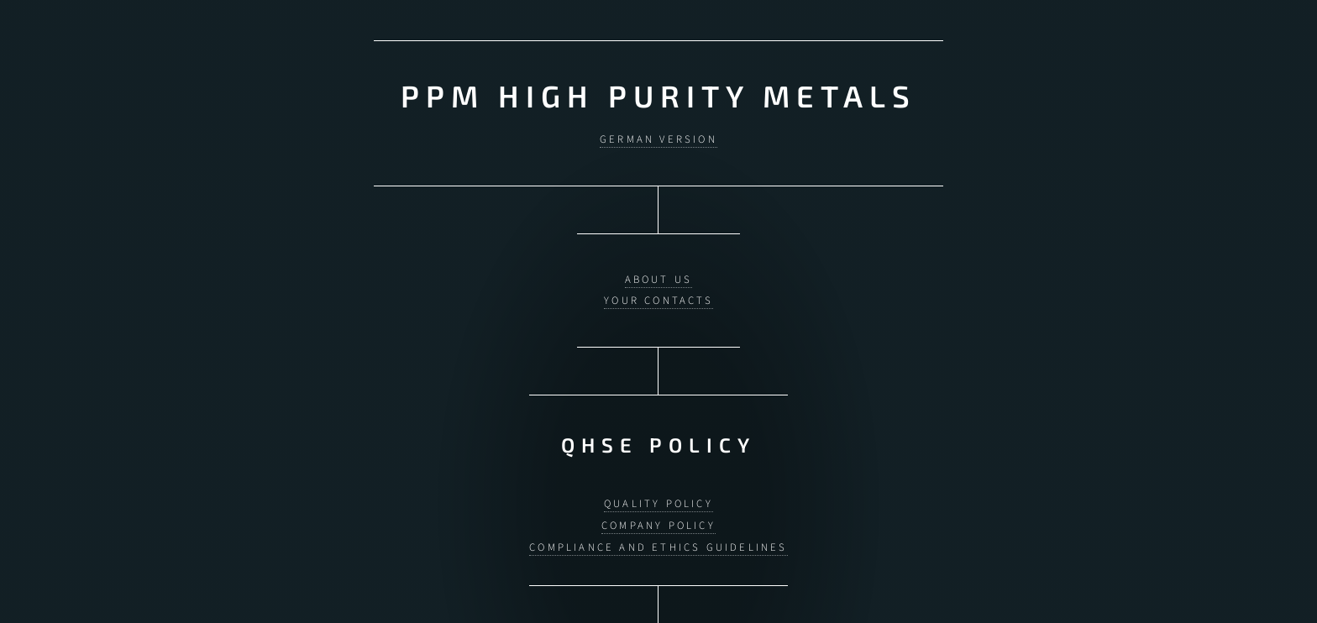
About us (659, 274)
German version (658, 137)
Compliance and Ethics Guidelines (658, 538)
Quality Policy (658, 495)
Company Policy (658, 517)
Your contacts (658, 296)
